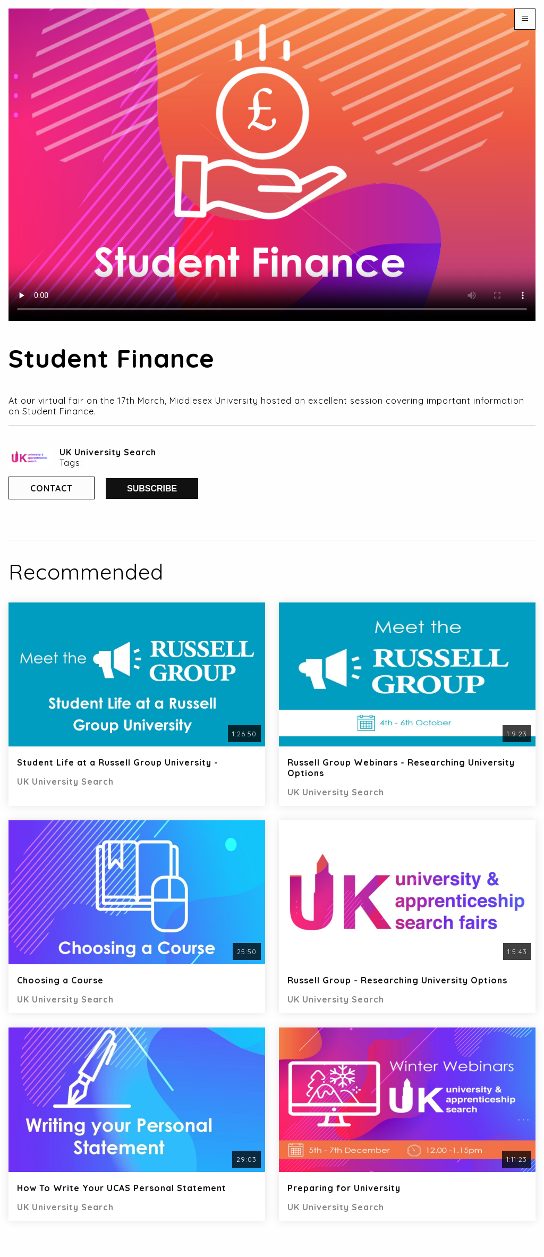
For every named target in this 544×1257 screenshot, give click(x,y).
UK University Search (108, 452)
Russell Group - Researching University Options (397, 980)
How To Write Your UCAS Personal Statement (121, 1188)
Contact (51, 488)
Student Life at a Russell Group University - (117, 762)
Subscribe (152, 488)
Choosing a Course (60, 980)
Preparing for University (344, 1188)
